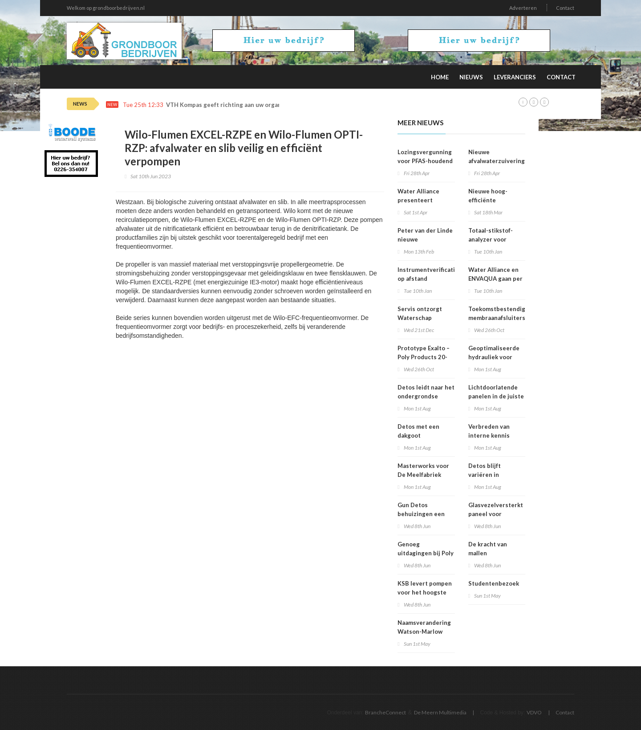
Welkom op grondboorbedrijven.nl (106, 8)
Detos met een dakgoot (418, 431)
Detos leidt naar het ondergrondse (426, 392)
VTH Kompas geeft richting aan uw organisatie (231, 105)
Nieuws (471, 77)
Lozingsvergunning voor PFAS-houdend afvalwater (425, 160)
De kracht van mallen (487, 549)
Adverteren (523, 8)
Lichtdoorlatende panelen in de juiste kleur (496, 396)
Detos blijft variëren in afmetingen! (485, 474)
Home (440, 77)
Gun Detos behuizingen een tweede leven (421, 513)
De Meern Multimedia (440, 712)
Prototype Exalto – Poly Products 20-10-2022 (424, 356)
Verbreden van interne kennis (489, 431)
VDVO (534, 712)
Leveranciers (515, 77)
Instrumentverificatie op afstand (428, 274)
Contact (565, 8)
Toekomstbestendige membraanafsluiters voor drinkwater (498, 317)
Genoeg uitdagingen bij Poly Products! (426, 553)
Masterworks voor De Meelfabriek (423, 470)
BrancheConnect (385, 712)
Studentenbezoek (493, 583)
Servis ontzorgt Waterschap (420, 313)
